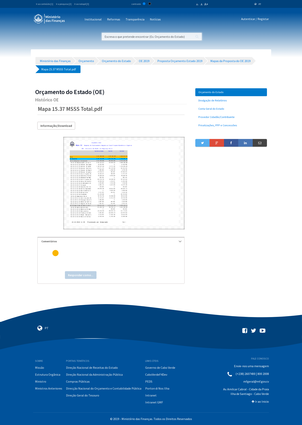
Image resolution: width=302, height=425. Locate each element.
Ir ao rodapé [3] (81, 4)
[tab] (111, 241)
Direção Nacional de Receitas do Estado (92, 367)
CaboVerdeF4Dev (156, 374)
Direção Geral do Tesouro (82, 395)
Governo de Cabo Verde (160, 367)
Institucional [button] (93, 19)
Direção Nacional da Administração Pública (94, 374)
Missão (39, 367)
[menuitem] (231, 92)
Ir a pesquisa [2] (63, 4)
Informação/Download (56, 126)
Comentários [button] (111, 241)
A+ (206, 4)
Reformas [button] (113, 19)
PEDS (148, 381)
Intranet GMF (154, 402)
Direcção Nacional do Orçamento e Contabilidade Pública (103, 388)
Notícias (155, 19)
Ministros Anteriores (48, 388)
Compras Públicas (78, 381)
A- (197, 4)
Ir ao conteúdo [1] (44, 4)
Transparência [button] (135, 19)
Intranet (151, 395)
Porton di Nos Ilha (157, 388)
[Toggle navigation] (71, 19)
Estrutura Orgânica (47, 374)
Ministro (40, 381)
